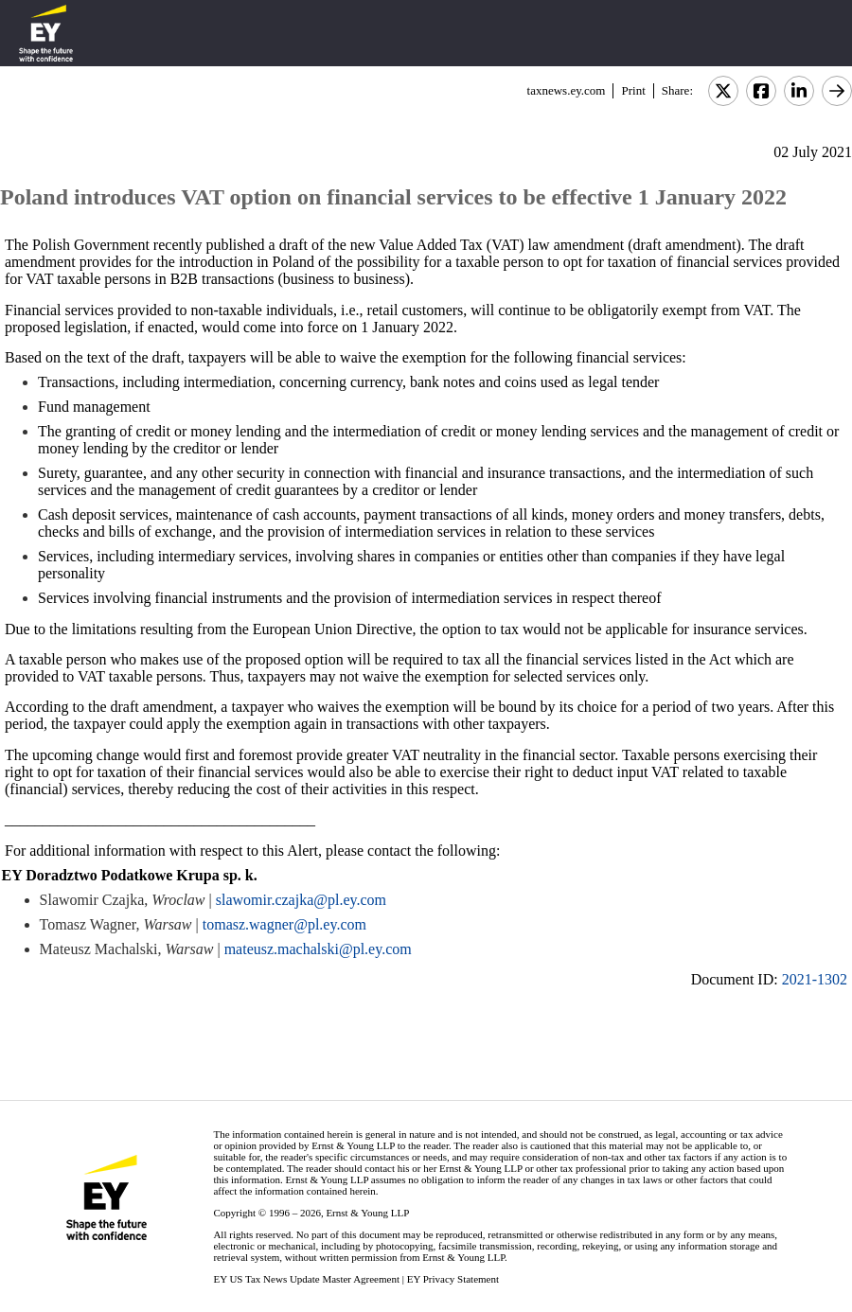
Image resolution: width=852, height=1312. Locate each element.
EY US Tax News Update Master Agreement (306, 1279)
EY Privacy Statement (453, 1279)
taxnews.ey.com (566, 90)
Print (633, 90)
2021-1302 (814, 979)
